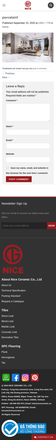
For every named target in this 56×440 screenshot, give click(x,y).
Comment (11, 100)
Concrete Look (9, 332)
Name (9, 126)
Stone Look (7, 316)
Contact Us (43, 437)
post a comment (39, 68)
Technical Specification (13, 290)
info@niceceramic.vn (41, 403)
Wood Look (7, 321)
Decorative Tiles (10, 337)
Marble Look (8, 326)
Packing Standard (10, 296)
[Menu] (4, 5)
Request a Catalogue (12, 301)
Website (10, 154)
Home (5, 27)
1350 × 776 (44, 23)
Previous (8, 73)
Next (6, 77)
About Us (6, 285)
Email (9, 140)
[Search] (51, 5)
